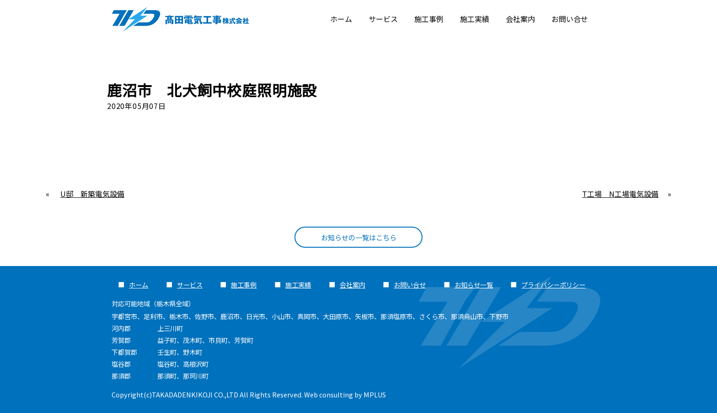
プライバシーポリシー (553, 284)
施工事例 (429, 18)
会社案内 (520, 18)
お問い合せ (569, 18)
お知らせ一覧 (474, 284)
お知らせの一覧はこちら (358, 237)
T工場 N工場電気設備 (620, 193)
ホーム (341, 18)
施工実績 (474, 18)
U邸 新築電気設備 (92, 193)
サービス (383, 18)
